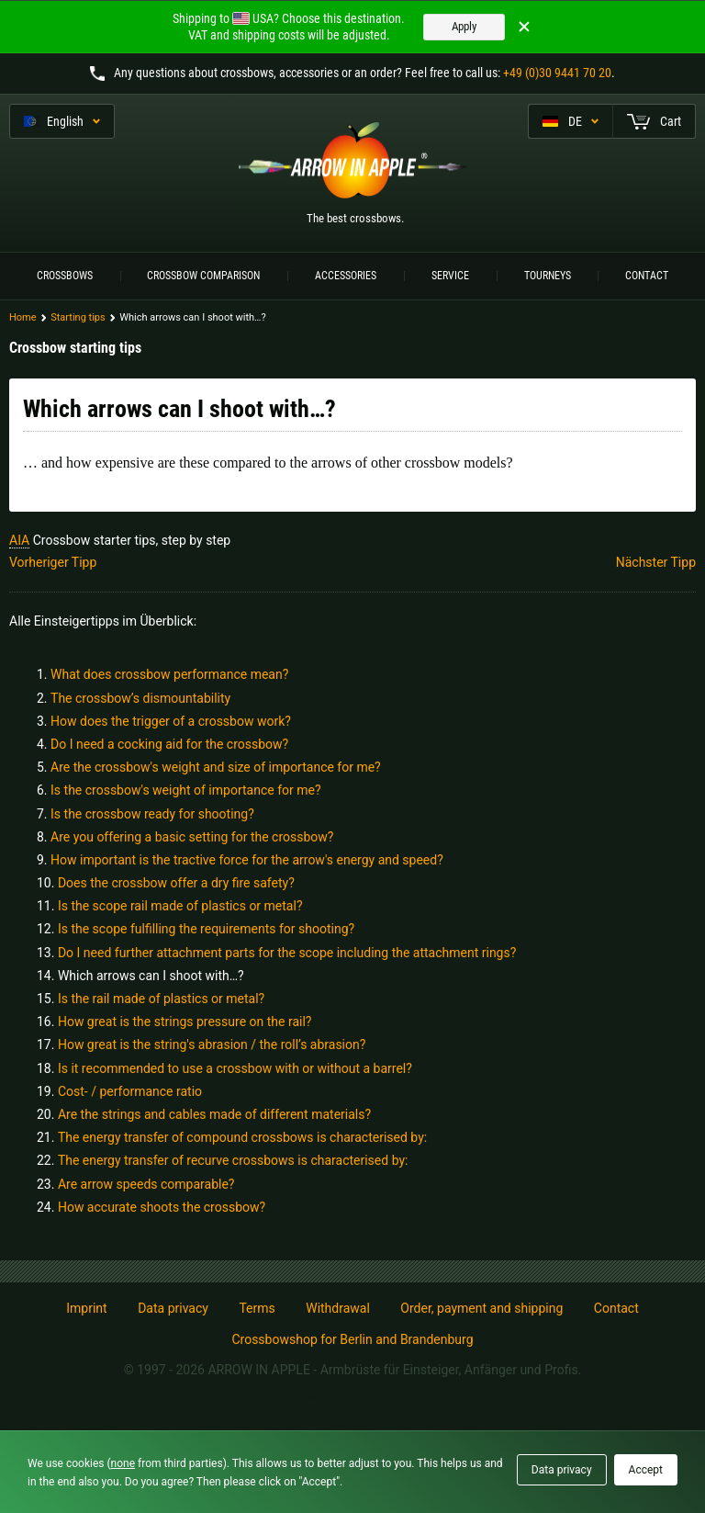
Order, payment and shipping (481, 1308)
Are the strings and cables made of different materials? (214, 1114)
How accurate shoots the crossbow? (161, 1207)
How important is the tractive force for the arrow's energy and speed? (246, 859)
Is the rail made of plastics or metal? (161, 998)
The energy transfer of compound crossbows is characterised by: (242, 1137)
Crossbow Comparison (203, 275)
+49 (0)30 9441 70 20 (557, 72)
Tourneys (547, 275)
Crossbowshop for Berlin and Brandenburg (352, 1339)
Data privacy (173, 1308)
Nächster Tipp (656, 562)
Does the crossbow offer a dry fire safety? (176, 882)
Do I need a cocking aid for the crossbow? (169, 744)
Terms (256, 1308)
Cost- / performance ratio (130, 1091)
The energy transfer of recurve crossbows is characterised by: (233, 1160)
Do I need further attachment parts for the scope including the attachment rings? (287, 952)
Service (450, 275)
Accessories (345, 275)
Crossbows (65, 275)
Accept (646, 1469)
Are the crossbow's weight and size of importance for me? (215, 767)
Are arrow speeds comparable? (146, 1184)
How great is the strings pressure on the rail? (185, 1021)
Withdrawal (338, 1308)
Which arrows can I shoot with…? (151, 975)
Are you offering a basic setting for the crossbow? (191, 837)
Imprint (86, 1308)
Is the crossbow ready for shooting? (152, 814)
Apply (464, 26)
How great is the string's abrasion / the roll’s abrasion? (211, 1044)
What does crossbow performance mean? (169, 674)
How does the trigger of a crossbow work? (170, 721)
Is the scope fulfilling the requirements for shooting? (206, 928)
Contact (646, 275)
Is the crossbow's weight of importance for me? (185, 790)
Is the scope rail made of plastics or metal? (180, 905)
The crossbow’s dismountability (140, 698)
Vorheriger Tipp (52, 562)
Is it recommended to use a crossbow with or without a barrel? (235, 1068)
